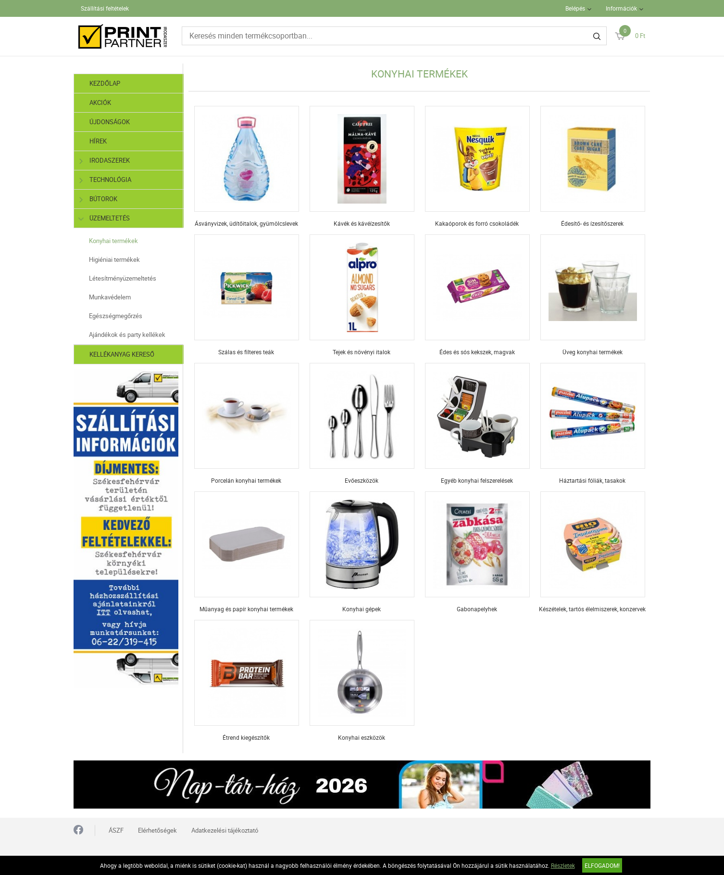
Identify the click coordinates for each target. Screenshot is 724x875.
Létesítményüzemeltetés (122, 278)
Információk (621, 8)
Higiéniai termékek (114, 259)
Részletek (563, 865)
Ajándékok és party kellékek (127, 334)
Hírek (98, 141)
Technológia (105, 179)
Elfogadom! (602, 865)
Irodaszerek (104, 160)
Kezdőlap (104, 83)
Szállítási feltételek (105, 8)
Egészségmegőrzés (115, 315)
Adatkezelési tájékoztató (224, 830)
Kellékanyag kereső (121, 354)
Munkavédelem (110, 297)
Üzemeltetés (104, 218)
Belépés (575, 8)
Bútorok (98, 199)
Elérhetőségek (157, 830)
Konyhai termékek (113, 240)
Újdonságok (109, 121)
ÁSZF (116, 830)
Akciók (100, 102)
